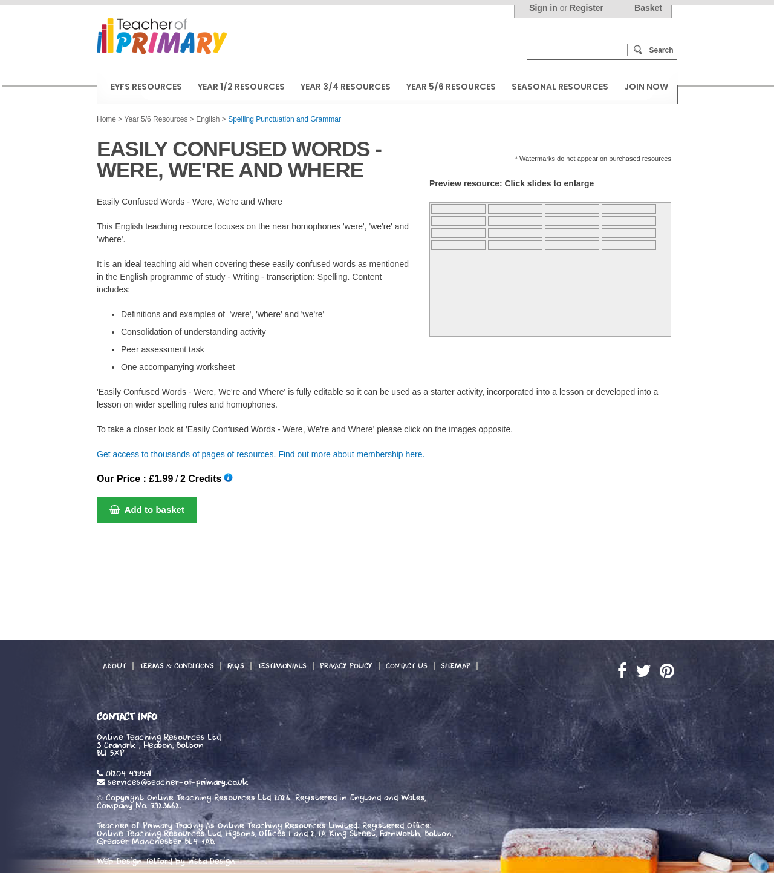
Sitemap (455, 666)
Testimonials (282, 666)
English (208, 119)
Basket (648, 8)
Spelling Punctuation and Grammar (284, 119)
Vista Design (211, 861)
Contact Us (407, 666)
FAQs (235, 666)
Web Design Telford (134, 861)
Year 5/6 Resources (155, 119)
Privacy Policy (346, 666)
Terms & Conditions (177, 666)
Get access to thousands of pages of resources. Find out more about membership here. (260, 454)
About (114, 666)
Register (586, 8)
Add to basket (146, 509)
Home (106, 119)
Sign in (543, 8)
